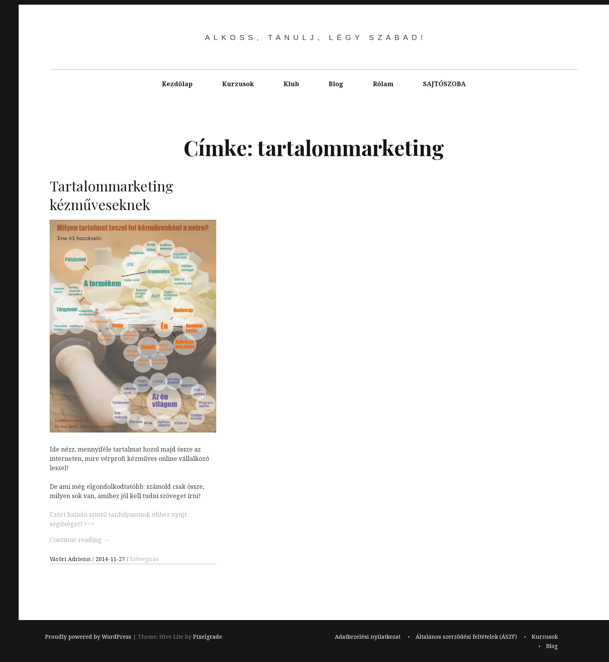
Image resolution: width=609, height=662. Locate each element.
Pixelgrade (207, 636)
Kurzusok (238, 84)
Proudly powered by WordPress (88, 636)
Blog (336, 84)
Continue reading (80, 539)
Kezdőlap (177, 84)
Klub (291, 84)
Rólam (383, 84)
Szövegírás (144, 559)
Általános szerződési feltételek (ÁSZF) (466, 636)
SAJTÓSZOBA (444, 84)
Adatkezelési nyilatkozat (367, 636)
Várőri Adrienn (71, 559)
